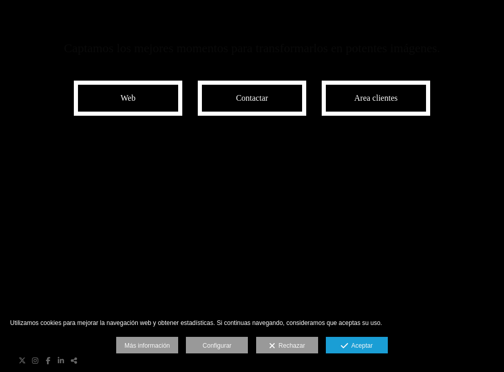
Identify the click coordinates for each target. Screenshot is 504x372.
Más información (147, 345)
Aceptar (356, 346)
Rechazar (287, 346)
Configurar (216, 345)
